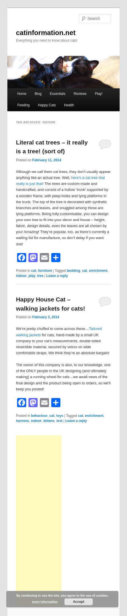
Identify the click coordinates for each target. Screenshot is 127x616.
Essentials (57, 94)
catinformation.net (45, 32)
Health (69, 105)
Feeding (23, 105)
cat (33, 271)
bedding (73, 271)
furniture (45, 271)
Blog (38, 94)
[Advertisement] (39, 520)
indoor (21, 276)
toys (59, 416)
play (31, 276)
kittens (49, 421)
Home (21, 94)
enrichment (98, 271)
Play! (99, 94)
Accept (78, 602)
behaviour (39, 416)
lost (59, 421)
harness (22, 421)
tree (40, 276)
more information (45, 601)
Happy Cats (47, 105)
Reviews (80, 94)
